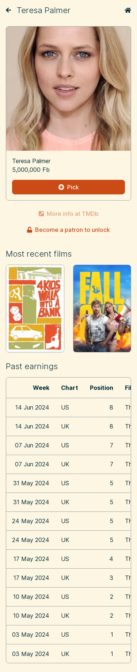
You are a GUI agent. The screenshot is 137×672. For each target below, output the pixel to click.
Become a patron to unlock (68, 229)
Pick (68, 187)
